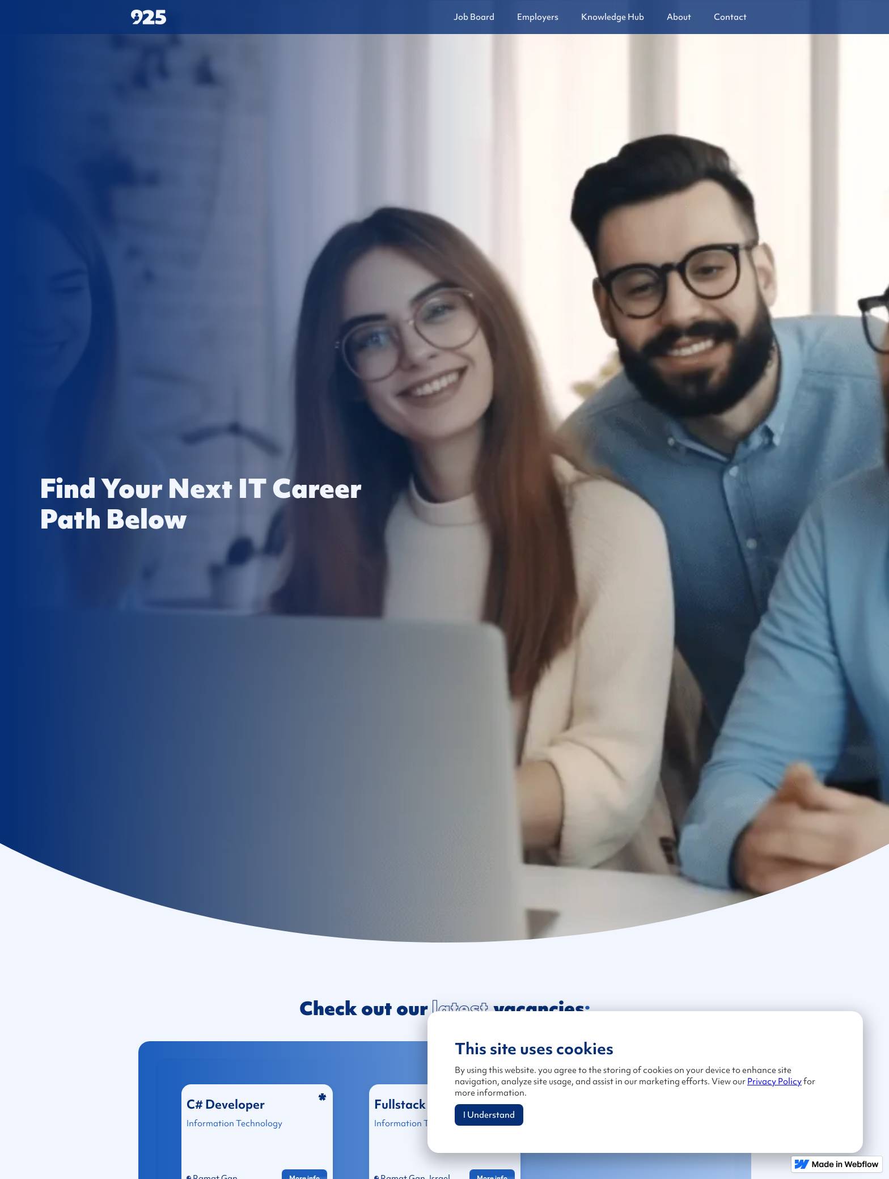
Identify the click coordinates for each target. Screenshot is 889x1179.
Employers (537, 17)
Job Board (474, 17)
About (679, 17)
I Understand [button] (489, 1115)
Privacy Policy (774, 1081)
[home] (218, 17)
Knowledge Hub (612, 17)
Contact (730, 17)
